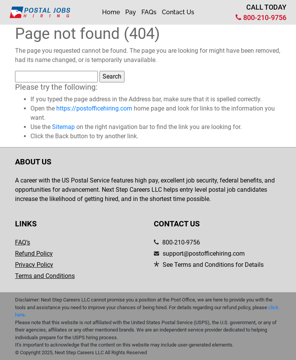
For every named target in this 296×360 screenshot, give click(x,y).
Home (111, 12)
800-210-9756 (264, 17)
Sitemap (63, 127)
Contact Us (178, 12)
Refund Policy (34, 253)
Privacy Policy (34, 264)
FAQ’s (22, 242)
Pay (130, 12)
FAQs (148, 12)
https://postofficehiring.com (94, 108)
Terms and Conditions (45, 276)
